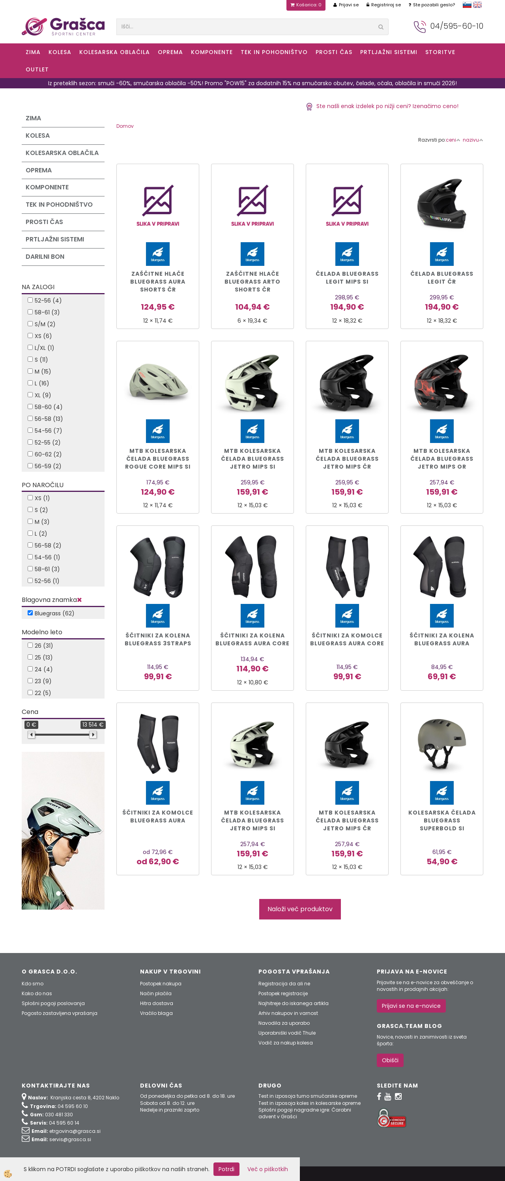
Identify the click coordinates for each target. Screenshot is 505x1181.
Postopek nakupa (160, 983)
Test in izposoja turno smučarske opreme (307, 1096)
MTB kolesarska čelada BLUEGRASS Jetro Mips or (441, 459)
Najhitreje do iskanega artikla (293, 1003)
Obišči (390, 1060)
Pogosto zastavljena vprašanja (59, 1013)
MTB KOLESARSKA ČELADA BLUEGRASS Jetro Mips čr (347, 820)
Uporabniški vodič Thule (287, 1033)
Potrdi (226, 1169)
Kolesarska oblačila (114, 52)
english (477, 5)
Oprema (170, 52)
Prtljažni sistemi (388, 52)
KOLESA (60, 52)
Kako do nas (37, 993)
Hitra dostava (156, 1003)
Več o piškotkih (267, 1169)
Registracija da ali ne (284, 983)
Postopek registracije (283, 993)
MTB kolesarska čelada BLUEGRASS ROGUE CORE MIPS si (158, 459)
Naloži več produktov (300, 909)
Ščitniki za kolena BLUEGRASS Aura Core (252, 639)
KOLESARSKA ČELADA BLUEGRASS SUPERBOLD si (442, 820)
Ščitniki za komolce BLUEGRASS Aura (157, 816)
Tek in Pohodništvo (274, 52)
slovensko (467, 5)
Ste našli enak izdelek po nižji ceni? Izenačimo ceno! (382, 106)
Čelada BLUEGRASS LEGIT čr (441, 278)
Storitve (440, 52)
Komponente (212, 52)
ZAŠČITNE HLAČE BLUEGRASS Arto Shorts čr (252, 281)
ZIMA (33, 52)
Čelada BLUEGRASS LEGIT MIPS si (347, 278)
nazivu (473, 139)
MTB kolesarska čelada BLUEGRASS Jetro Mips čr (347, 459)
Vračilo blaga (156, 1013)
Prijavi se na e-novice (411, 1006)
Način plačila (156, 993)
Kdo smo (32, 983)
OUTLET (37, 69)
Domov (125, 126)
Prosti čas (334, 52)
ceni (453, 139)
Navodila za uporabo (284, 1023)
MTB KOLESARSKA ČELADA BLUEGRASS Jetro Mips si (252, 820)
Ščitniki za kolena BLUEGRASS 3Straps (158, 639)
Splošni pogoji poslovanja (53, 1003)
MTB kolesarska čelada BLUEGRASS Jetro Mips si (252, 459)
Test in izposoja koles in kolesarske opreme (309, 1103)
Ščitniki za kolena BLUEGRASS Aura (442, 639)
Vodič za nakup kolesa (285, 1042)
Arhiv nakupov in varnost (288, 1013)
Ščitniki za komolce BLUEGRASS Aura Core (347, 639)
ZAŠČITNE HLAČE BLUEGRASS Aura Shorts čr (157, 281)
